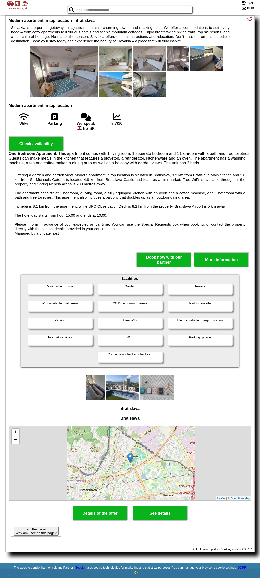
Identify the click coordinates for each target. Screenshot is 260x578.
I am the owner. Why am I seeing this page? (36, 531)
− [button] (15, 440)
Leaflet (221, 498)
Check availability (36, 144)
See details (160, 513)
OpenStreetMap (240, 498)
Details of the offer (99, 513)
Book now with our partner (164, 259)
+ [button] (15, 432)
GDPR (242, 567)
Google (80, 567)
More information (221, 260)
